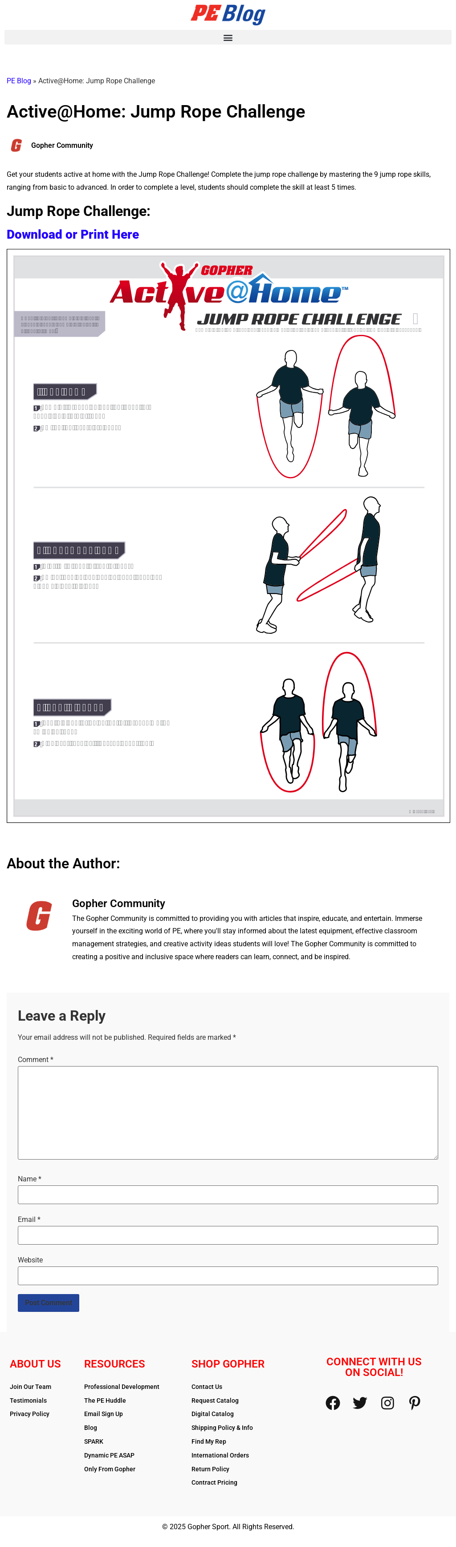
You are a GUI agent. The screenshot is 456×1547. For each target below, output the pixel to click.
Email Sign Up (103, 1413)
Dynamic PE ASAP (109, 1455)
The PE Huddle (105, 1400)
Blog (90, 1427)
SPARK (93, 1441)
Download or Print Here (73, 234)
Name (29, 1179)
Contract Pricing (214, 1482)
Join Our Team (30, 1386)
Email (29, 1219)
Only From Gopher (109, 1469)
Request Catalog (215, 1400)
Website (30, 1260)
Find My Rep (208, 1441)
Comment (35, 1059)
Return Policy (210, 1469)
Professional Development (121, 1386)
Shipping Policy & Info (222, 1427)
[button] (228, 37)
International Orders (220, 1455)
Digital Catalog (212, 1413)
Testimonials (28, 1400)
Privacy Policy (29, 1413)
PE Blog (19, 81)
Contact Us (206, 1386)
